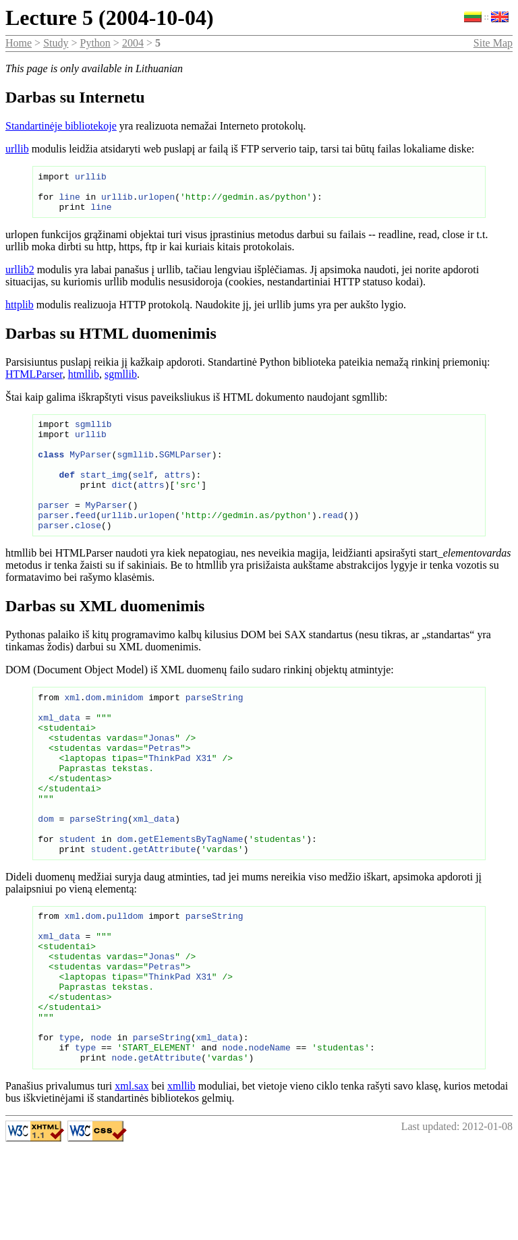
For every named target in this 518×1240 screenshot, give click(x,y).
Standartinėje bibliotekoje (61, 126)
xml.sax (131, 1179)
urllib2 (19, 277)
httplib (19, 312)
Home (18, 43)
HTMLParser (34, 382)
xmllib (181, 1179)
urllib (17, 148)
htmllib (83, 382)
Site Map (493, 43)
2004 (133, 43)
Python (95, 43)
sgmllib (121, 382)
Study (55, 43)
